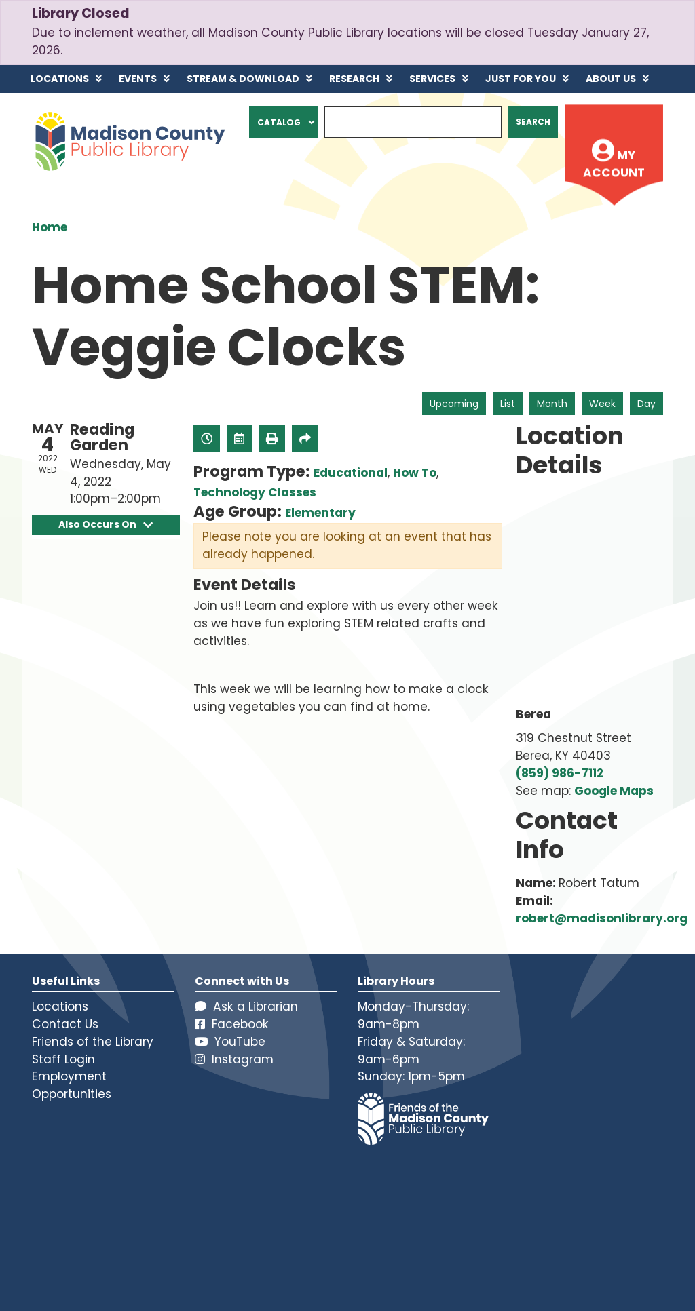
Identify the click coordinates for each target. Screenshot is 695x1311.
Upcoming (454, 403)
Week (602, 403)
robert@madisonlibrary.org (602, 918)
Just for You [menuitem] (520, 78)
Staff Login (63, 1059)
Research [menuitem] (354, 78)
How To (414, 473)
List (507, 403)
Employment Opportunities (71, 1085)
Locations (60, 1006)
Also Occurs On (105, 525)
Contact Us (65, 1024)
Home (49, 227)
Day (646, 403)
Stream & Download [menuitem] (243, 78)
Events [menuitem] (138, 78)
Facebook (232, 1024)
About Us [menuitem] (611, 78)
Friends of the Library (92, 1042)
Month (552, 403)
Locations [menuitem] (60, 78)
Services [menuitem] (432, 78)
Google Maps (614, 791)
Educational (351, 473)
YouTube (230, 1042)
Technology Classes (254, 492)
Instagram (234, 1059)
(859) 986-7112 (559, 773)
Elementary (320, 513)
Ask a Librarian (246, 1006)
